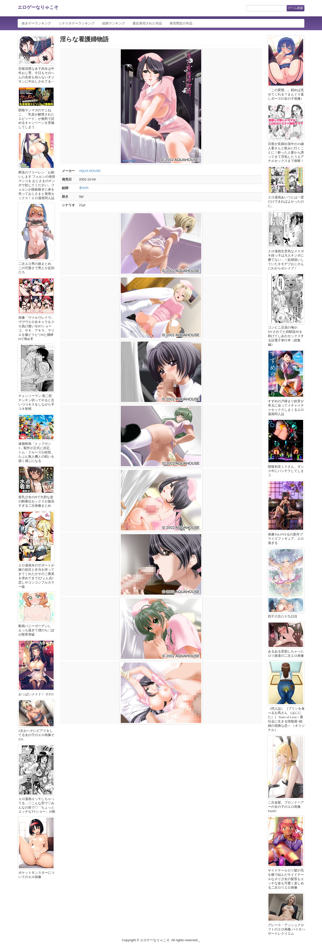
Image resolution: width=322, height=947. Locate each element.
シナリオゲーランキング (77, 23)
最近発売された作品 (147, 23)
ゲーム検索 (295, 8)
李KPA (84, 188)
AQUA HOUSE (90, 171)
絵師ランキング (113, 23)
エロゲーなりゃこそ (38, 7)
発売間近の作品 (181, 23)
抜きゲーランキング (36, 23)
